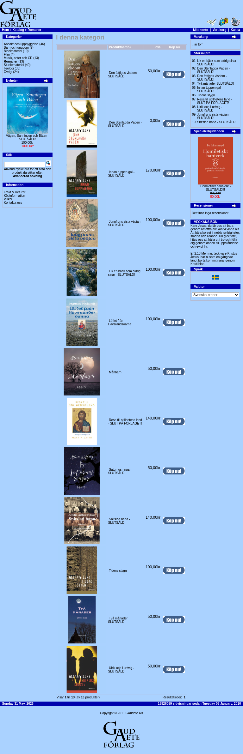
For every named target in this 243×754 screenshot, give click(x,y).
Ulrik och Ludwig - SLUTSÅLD (121, 669)
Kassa (235, 30)
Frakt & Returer (14, 192)
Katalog (18, 30)
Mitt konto (200, 30)
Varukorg (219, 30)
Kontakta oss (13, 202)
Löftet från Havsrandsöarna (119, 322)
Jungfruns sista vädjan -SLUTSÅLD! (125, 223)
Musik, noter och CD (18, 58)
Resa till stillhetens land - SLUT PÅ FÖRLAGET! (125, 421)
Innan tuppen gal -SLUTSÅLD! (121, 173)
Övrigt (8, 72)
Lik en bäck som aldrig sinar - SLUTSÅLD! (124, 272)
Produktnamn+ (120, 47)
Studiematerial (14, 65)
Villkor (8, 199)
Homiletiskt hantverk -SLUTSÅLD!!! (215, 187)
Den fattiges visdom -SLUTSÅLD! (123, 74)
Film (7, 54)
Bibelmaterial (13, 51)
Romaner (34, 30)
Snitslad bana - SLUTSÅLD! (119, 520)
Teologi (9, 68)
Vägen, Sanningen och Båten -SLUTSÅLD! (27, 137)
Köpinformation (14, 195)
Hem (5, 30)
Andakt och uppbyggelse (21, 44)
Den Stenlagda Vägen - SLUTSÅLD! (125, 124)
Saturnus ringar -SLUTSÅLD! (120, 471)
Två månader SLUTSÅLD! (118, 620)
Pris (158, 47)
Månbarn (115, 372)
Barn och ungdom (16, 47)
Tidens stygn (118, 570)
